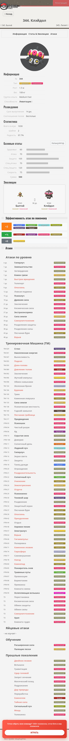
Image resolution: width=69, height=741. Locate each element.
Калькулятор (58, 143)
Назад (8, 14)
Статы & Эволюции (39, 34)
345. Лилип (62, 25)
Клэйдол (49, 205)
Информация (20, 34)
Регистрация (61, 3)
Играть (34, 732)
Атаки (53, 34)
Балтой (20, 205)
